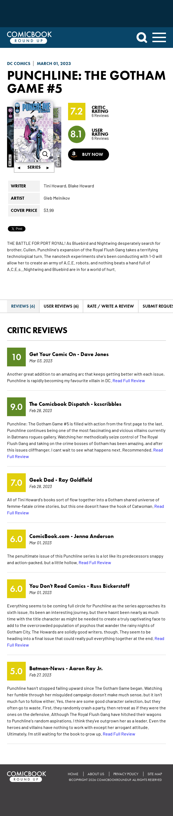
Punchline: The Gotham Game (86, 81)
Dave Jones (95, 354)
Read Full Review (129, 380)
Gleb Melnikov (57, 197)
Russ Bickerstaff (110, 586)
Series (34, 167)
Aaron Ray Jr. (86, 668)
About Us (96, 774)
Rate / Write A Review (110, 306)
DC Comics (18, 63)
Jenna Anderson (94, 536)
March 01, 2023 (54, 63)
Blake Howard (81, 185)
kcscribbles (107, 404)
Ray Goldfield (75, 480)
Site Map (155, 774)
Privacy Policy (125, 774)
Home (73, 774)
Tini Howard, (55, 185)
